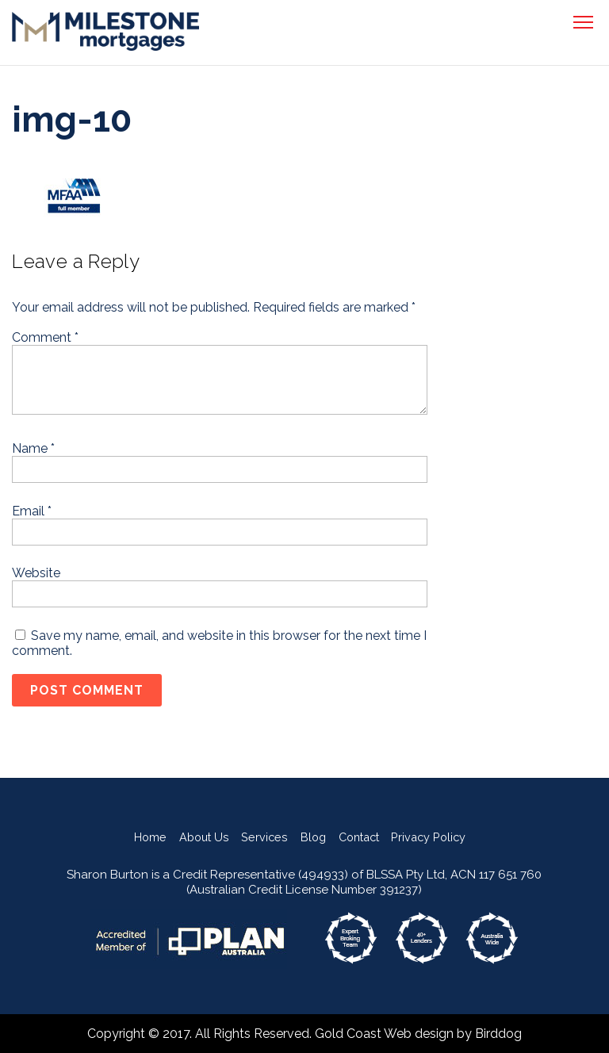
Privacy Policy (428, 837)
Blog (313, 837)
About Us (204, 837)
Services (264, 837)
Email (32, 511)
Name (33, 448)
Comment (45, 337)
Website (36, 572)
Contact (359, 837)
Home (150, 837)
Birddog (498, 1033)
